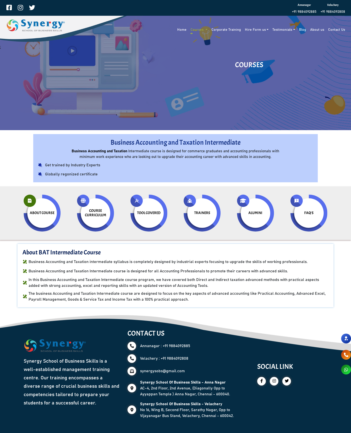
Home (182, 29)
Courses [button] (198, 29)
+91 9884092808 (332, 12)
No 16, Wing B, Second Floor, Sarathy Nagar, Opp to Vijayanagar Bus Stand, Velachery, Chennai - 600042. (187, 410)
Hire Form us (255, 29)
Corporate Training (226, 29)
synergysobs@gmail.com (162, 371)
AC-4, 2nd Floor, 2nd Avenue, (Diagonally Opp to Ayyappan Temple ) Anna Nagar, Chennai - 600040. (185, 388)
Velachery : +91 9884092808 (164, 358)
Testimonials (282, 29)
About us (317, 29)
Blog (302, 29)
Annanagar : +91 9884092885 (165, 346)
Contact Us (336, 29)
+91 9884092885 (304, 12)
